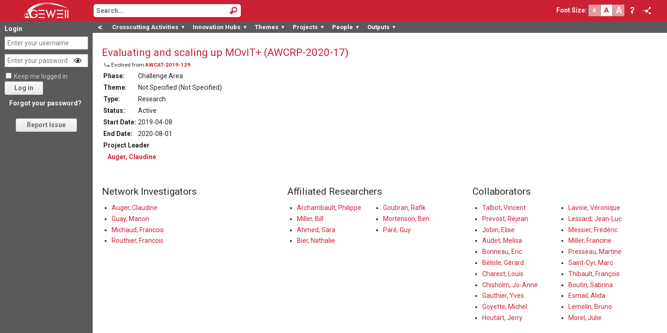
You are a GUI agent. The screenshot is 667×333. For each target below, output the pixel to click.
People (346, 27)
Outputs (381, 27)
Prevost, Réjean (505, 218)
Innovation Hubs (220, 27)
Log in (23, 88)
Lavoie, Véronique (594, 207)
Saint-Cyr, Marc (590, 262)
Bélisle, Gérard (503, 262)
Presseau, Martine (595, 251)
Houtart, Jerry (502, 317)
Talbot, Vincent (504, 207)
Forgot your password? (45, 103)
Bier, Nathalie (316, 240)
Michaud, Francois (138, 230)
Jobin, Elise (498, 230)
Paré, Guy (397, 230)
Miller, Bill (310, 218)
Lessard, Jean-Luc (595, 218)
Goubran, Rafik (404, 207)
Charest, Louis (502, 274)
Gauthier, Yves (503, 295)
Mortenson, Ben (406, 218)
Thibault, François (594, 274)
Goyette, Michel (504, 306)
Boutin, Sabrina (590, 285)
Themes (270, 27)
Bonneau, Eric (502, 251)
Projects (309, 27)
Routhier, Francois (138, 240)
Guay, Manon (130, 218)
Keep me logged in (41, 76)
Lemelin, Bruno (590, 306)
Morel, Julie (585, 317)
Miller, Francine (589, 240)
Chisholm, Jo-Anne (510, 285)
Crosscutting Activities (148, 27)
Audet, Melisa (502, 240)
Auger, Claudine (131, 156)
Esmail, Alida (586, 295)
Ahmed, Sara (316, 230)
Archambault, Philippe (329, 207)
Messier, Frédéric (592, 230)
